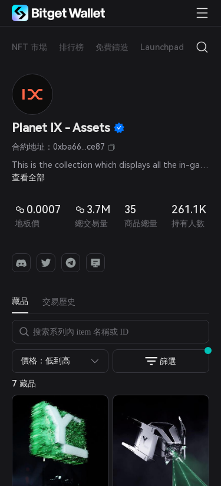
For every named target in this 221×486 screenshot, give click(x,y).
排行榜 (71, 47)
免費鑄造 (111, 47)
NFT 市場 (29, 47)
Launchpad (162, 47)
